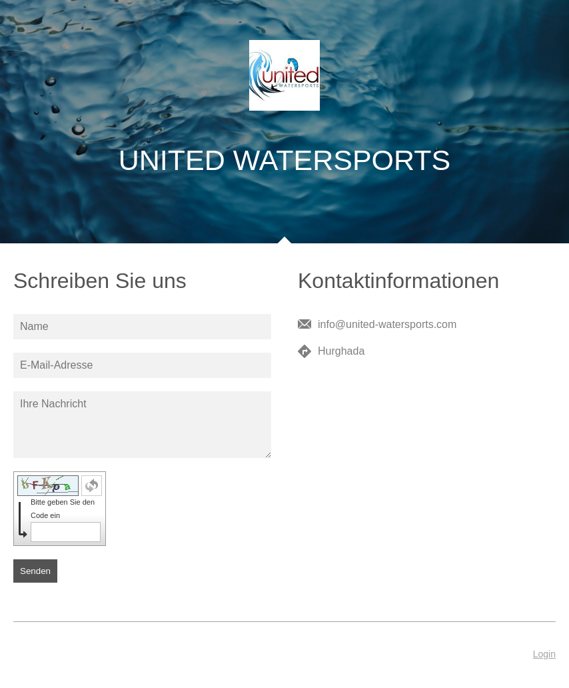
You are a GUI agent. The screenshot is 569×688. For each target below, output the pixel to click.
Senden (35, 571)
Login (544, 654)
